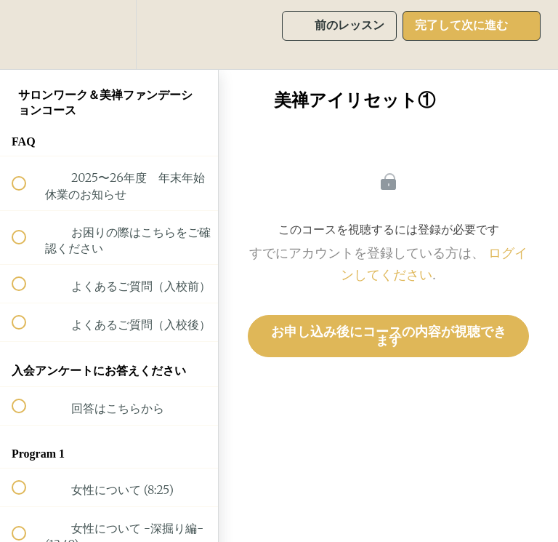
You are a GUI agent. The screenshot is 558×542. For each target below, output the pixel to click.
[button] (27, 34)
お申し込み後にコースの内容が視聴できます (388, 336)
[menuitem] (109, 34)
